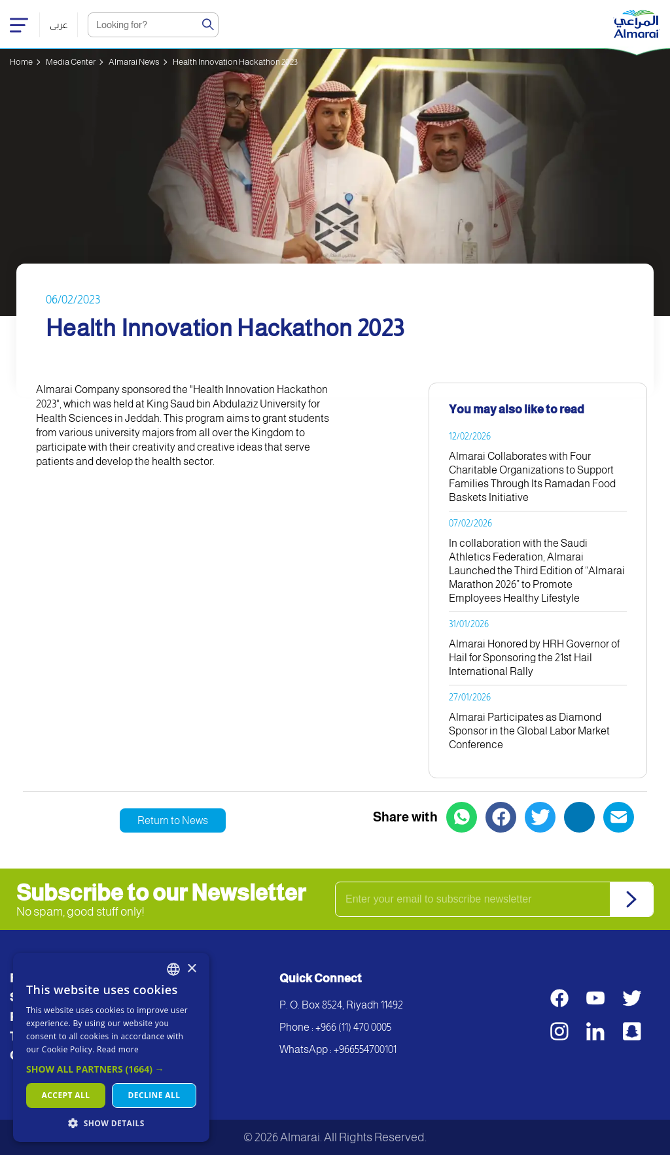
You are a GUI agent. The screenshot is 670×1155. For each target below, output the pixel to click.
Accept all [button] (66, 1095)
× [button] (191, 969)
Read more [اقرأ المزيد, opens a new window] (118, 1049)
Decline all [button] (154, 1095)
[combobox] (173, 969)
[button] (111, 1069)
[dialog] (111, 1047)
